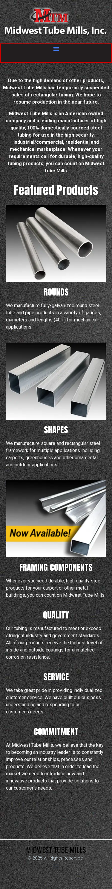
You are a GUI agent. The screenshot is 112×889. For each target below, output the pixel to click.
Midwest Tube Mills (56, 849)
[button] (56, 48)
